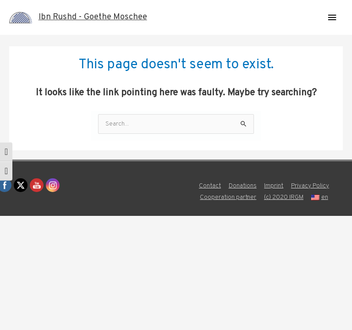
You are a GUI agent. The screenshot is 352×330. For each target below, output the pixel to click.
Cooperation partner (228, 197)
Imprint (273, 186)
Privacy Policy (310, 186)
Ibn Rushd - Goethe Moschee (92, 17)
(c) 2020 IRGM (283, 197)
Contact (210, 186)
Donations (243, 186)
